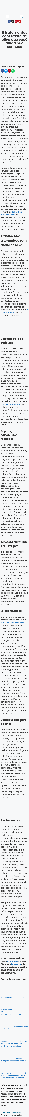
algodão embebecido (11, 404)
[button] (7, 16)
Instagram (12, 961)
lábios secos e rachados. (13, 622)
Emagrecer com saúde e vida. (13, 1113)
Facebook (16, 964)
